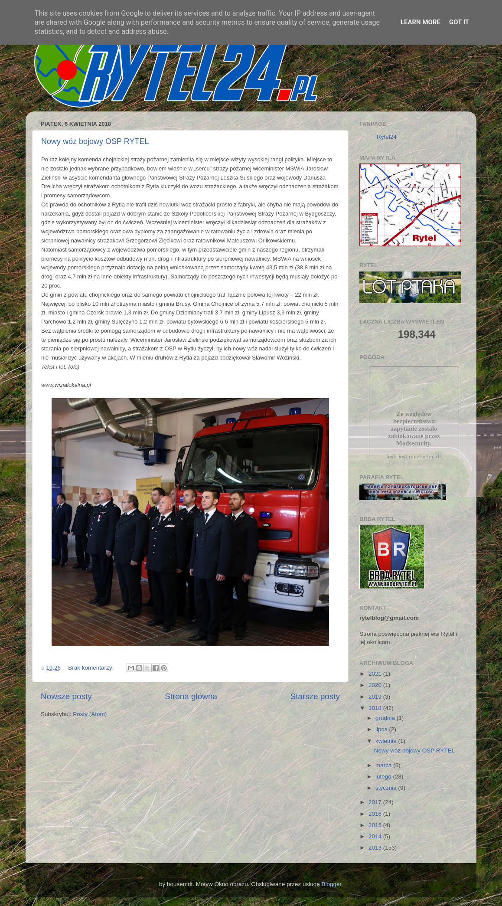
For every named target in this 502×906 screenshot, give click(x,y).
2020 (375, 685)
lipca (382, 729)
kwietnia (386, 741)
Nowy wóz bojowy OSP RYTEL (95, 141)
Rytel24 (387, 137)
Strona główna (191, 696)
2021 (375, 674)
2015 (375, 825)
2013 (375, 847)
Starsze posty (315, 696)
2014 (375, 836)
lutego (384, 776)
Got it (459, 22)
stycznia (386, 788)
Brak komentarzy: (91, 667)
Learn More (420, 22)
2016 (375, 814)
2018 (375, 708)
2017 (375, 802)
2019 (375, 696)
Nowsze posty (66, 696)
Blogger (331, 884)
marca (384, 765)
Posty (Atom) (90, 714)
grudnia (386, 718)
